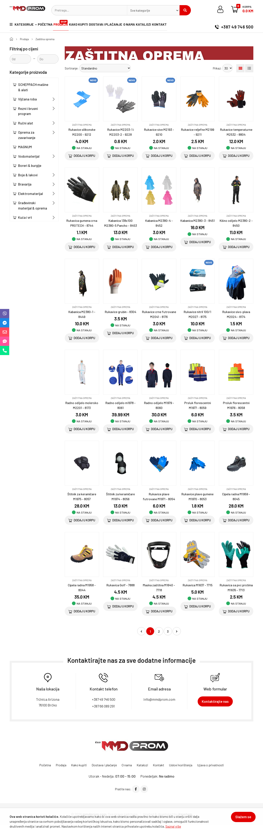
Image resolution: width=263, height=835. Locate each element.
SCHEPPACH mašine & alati (33, 87)
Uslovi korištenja (184, 774)
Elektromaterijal (30, 193)
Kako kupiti (85, 25)
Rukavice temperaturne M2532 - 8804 (236, 134)
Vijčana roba (27, 99)
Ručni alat (25, 123)
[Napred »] (177, 641)
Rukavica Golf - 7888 (120, 595)
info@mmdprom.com (159, 708)
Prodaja (65, 23)
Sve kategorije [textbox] (140, 10)
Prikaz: (217, 68)
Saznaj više (173, 826)
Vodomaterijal (28, 156)
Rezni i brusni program (28, 111)
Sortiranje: (72, 68)
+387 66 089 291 (103, 715)
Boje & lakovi (28, 175)
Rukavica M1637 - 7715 (197, 595)
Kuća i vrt (25, 217)
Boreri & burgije (29, 165)
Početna (47, 25)
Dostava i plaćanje (115, 25)
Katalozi (157, 25)
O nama (140, 25)
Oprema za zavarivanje (26, 135)
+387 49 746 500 (234, 25)
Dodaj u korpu (81, 156)
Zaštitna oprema (47, 39)
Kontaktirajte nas (215, 711)
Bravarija (24, 184)
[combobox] (153, 10)
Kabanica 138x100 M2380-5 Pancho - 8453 (120, 230)
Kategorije (22, 25)
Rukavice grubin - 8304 (120, 321)
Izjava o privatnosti (215, 774)
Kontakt (175, 25)
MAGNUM (25, 147)
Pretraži (185, 10)
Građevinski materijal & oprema (32, 205)
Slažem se (241, 819)
